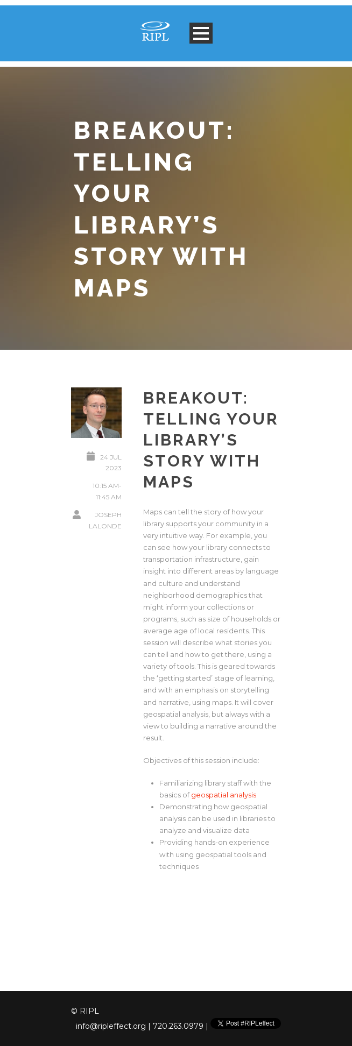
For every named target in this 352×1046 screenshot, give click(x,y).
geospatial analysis (223, 794)
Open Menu (201, 33)
